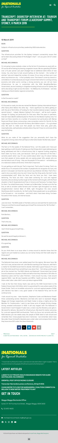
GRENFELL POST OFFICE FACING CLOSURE (17, 380)
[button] (50, 4)
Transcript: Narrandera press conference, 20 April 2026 (22, 384)
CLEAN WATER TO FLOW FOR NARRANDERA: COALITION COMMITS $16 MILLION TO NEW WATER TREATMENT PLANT (28, 388)
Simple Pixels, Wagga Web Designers (39, 433)
